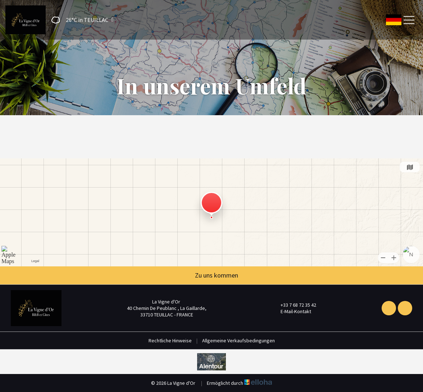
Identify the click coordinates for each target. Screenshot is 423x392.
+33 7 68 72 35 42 (294, 305)
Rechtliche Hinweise (170, 340)
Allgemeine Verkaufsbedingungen (238, 340)
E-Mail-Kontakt (291, 311)
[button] (80, 19)
